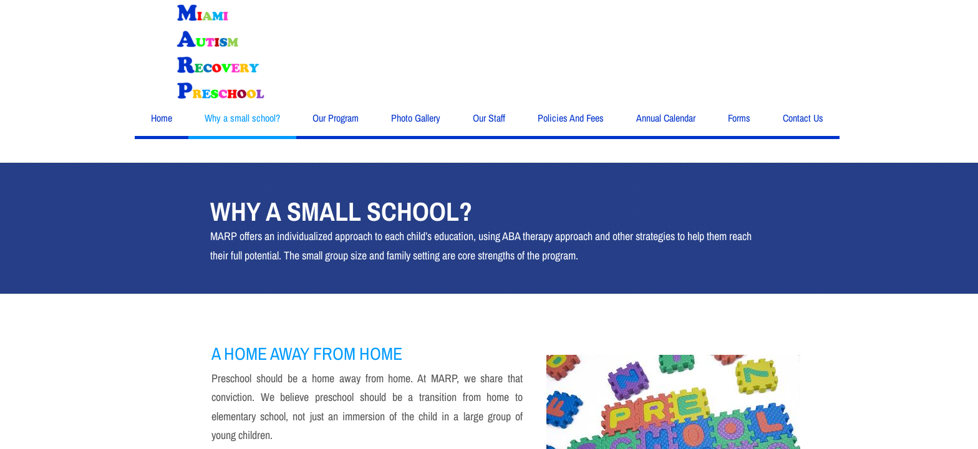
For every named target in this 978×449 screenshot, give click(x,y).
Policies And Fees (571, 118)
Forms (739, 118)
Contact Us (803, 118)
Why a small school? (242, 118)
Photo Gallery (415, 118)
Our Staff (489, 118)
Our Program (335, 118)
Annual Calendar (665, 118)
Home (161, 118)
